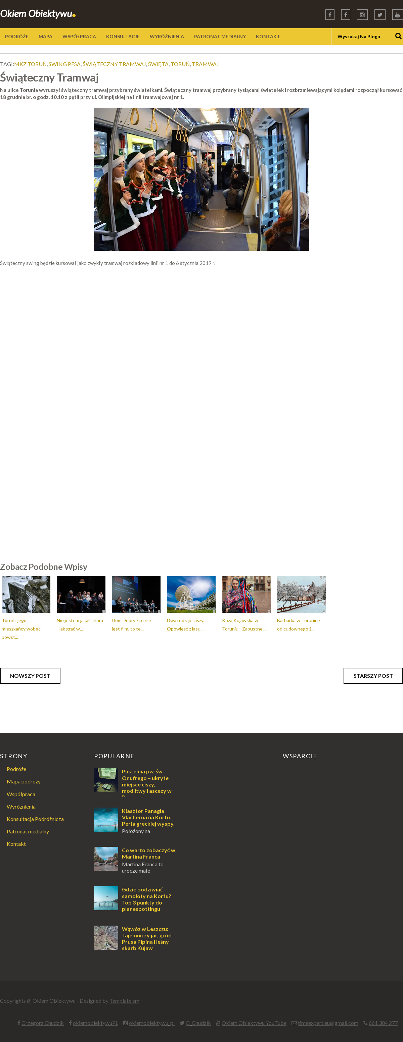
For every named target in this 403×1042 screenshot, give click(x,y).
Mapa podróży (24, 781)
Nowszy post (30, 675)
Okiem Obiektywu (38, 13)
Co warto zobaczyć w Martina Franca (148, 853)
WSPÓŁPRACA (79, 36)
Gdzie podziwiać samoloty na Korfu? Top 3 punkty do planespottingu (146, 899)
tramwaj (205, 64)
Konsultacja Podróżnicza (35, 819)
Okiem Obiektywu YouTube (254, 1023)
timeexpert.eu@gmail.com (328, 1023)
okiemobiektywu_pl (152, 1023)
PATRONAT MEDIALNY (220, 36)
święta (158, 64)
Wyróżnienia (21, 806)
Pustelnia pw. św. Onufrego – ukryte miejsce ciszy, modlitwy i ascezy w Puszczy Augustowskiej (133, 787)
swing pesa (65, 64)
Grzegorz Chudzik (42, 1023)
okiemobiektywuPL (95, 1023)
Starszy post (373, 675)
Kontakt (16, 843)
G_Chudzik (198, 1023)
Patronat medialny (28, 831)
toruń (180, 64)
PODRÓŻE (17, 36)
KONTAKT (268, 36)
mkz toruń (30, 64)
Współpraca (21, 794)
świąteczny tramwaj (114, 64)
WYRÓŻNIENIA (167, 36)
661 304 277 (383, 1023)
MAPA (45, 36)
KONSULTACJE (123, 36)
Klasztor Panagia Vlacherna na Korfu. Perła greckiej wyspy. (148, 817)
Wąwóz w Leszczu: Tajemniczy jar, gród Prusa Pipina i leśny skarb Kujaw (147, 938)
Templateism (124, 1000)
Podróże (16, 769)
